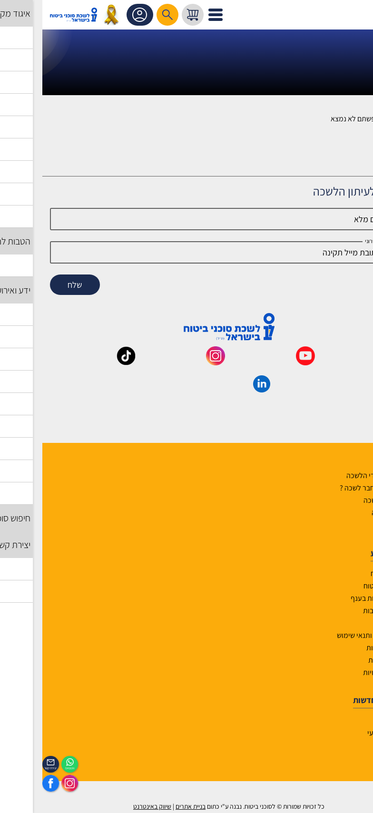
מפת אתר (351, 623)
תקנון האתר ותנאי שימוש (329, 635)
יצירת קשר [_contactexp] (8, 768)
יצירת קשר (350, 525)
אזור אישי (99, 15)
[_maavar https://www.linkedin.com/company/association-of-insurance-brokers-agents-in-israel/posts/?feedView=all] (219, 389)
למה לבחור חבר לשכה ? (331, 488)
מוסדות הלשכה (343, 500)
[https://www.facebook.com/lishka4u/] (8, 783)
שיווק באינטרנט (110, 806)
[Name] (187, 219)
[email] (187, 252)
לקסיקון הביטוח (343, 586)
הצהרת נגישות (344, 648)
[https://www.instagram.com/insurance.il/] (27, 783)
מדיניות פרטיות (343, 672)
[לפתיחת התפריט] (173, 15)
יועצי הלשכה (347, 513)
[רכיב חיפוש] (125, 15)
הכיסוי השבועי (345, 733)
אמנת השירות (345, 660)
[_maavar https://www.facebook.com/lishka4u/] (352, 362)
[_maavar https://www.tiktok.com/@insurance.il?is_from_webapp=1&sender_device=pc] (83, 362)
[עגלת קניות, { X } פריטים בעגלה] (150, 15)
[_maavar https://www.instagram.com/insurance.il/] (173, 362)
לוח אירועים (348, 720)
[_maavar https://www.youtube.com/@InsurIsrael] (263, 362)
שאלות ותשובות (343, 611)
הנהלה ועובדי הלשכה (334, 475)
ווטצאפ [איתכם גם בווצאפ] (27, 768)
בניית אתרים (148, 806)
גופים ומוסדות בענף (336, 598)
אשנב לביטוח (346, 573)
